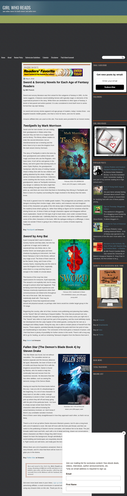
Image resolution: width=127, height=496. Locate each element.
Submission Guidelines (32, 57)
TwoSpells (31, 230)
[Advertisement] (63, 35)
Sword (29, 340)
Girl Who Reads (17, 7)
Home (3, 57)
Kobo (100, 330)
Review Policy (18, 57)
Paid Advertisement (67, 57)
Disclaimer (54, 57)
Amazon (101, 320)
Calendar (46, 57)
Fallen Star (31, 458)
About (10, 57)
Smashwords (103, 325)
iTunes (100, 335)
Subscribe (109, 87)
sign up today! (58, 483)
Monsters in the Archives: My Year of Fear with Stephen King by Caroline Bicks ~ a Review (115, 246)
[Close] (124, 433)
